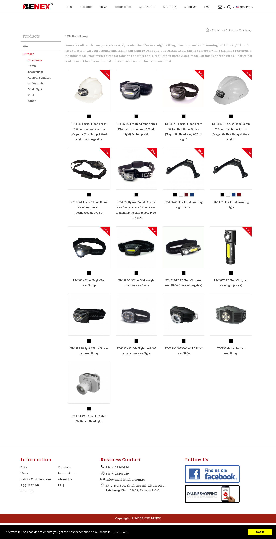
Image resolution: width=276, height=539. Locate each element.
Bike (70, 7)
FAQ (206, 7)
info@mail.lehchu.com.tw (126, 479)
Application (147, 7)
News (103, 7)
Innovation (123, 7)
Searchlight (35, 71)
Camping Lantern (39, 77)
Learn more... (121, 532)
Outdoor (86, 7)
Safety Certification (36, 479)
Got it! (260, 531)
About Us (190, 7)
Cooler (32, 95)
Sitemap (27, 491)
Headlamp (35, 60)
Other (32, 100)
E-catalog (169, 7)
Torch (32, 66)
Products (217, 30)
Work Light (35, 89)
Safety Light (36, 83)
